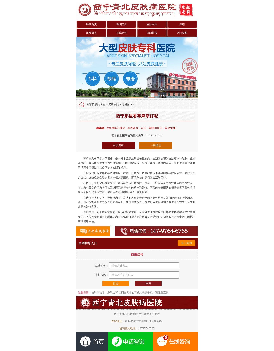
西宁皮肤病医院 (96, 104)
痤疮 (182, 24)
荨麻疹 (126, 104)
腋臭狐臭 (91, 32)
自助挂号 (152, 32)
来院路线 (182, 32)
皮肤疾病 (113, 104)
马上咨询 (186, 243)
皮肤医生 (152, 24)
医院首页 (91, 24)
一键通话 (155, 145)
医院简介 (121, 24)
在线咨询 (121, 32)
